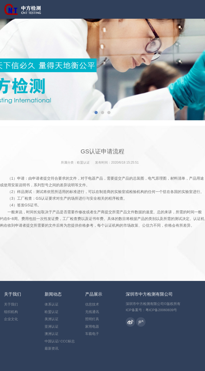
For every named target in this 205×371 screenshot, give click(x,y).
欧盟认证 (83, 162)
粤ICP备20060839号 (161, 310)
